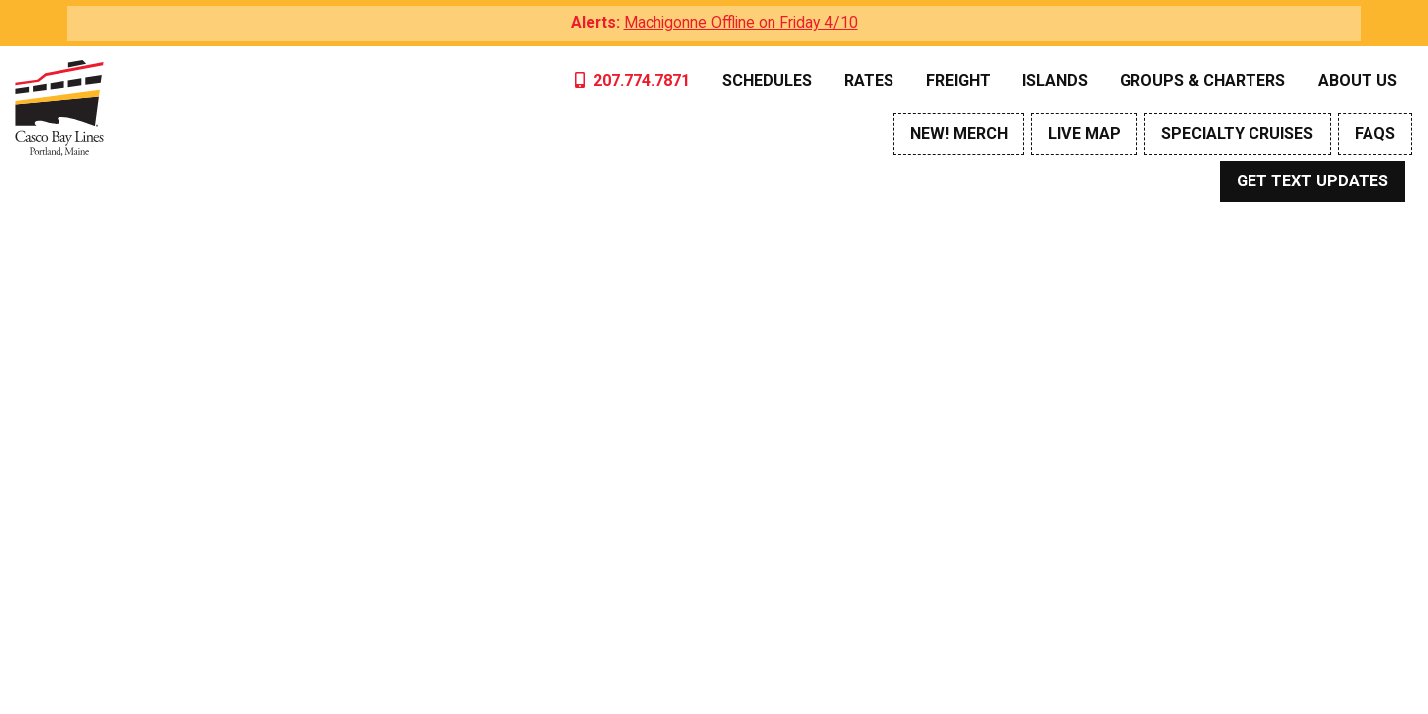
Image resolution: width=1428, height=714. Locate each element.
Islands (1055, 80)
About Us (1357, 80)
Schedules (767, 80)
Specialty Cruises (1237, 133)
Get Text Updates (1312, 181)
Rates (868, 80)
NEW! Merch (959, 133)
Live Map (1084, 133)
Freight (958, 80)
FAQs (1375, 133)
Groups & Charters (1202, 80)
